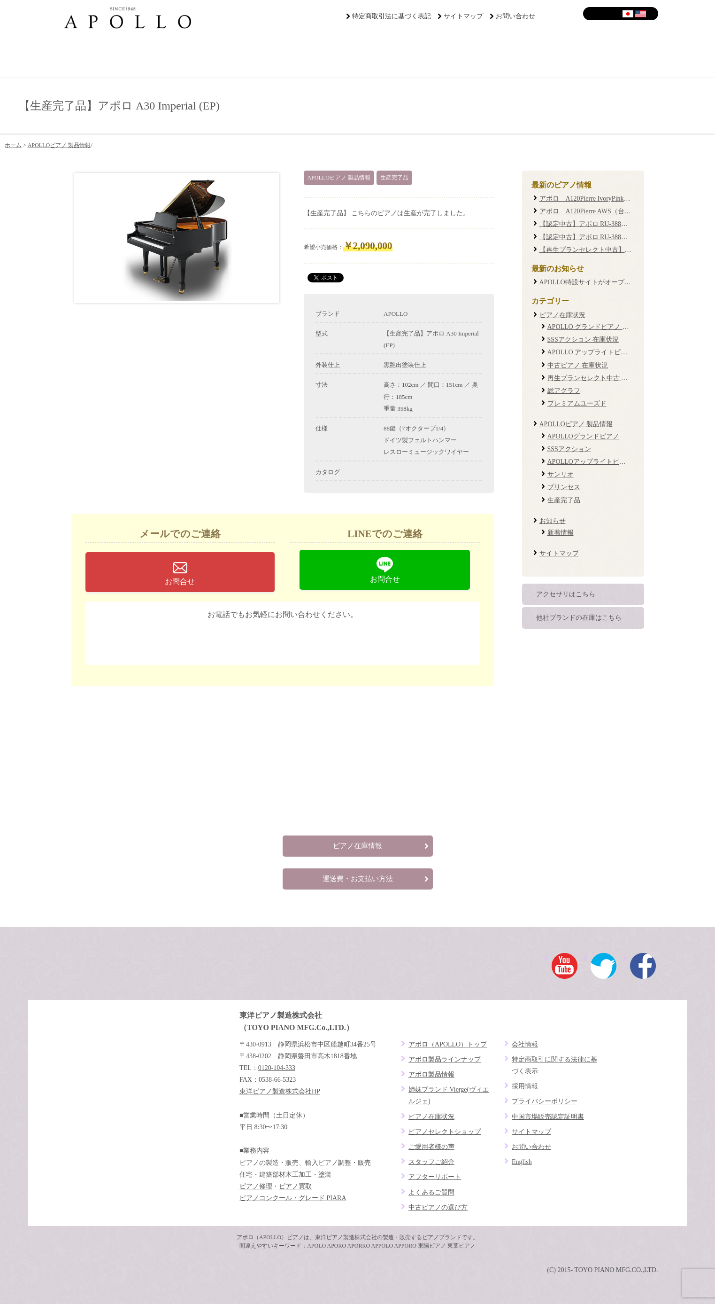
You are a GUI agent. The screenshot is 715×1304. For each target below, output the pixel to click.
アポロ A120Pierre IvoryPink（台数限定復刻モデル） (617, 198)
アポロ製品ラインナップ (444, 1059)
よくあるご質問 (608, 56)
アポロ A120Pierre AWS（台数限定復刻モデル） (611, 211)
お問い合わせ (515, 16)
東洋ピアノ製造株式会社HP (279, 1091)
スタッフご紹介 (431, 1161)
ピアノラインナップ (307, 56)
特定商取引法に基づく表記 (391, 16)
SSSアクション (569, 449)
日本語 (628, 13)
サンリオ (560, 474)
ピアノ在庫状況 (562, 315)
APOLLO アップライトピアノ (590, 352)
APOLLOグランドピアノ (583, 436)
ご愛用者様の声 (407, 56)
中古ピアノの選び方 (438, 1207)
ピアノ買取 (295, 1186)
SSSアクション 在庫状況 (583, 339)
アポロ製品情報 (431, 1074)
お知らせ (552, 520)
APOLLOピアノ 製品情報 (59, 145)
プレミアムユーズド (577, 403)
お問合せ (180, 582)
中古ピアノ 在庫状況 (577, 365)
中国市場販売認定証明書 (548, 1116)
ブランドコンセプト (107, 56)
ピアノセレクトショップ (207, 56)
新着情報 (560, 532)
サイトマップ (463, 16)
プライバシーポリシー (544, 1101)
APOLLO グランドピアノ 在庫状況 (598, 326)
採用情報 (525, 1086)
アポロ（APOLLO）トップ (447, 1044)
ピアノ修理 (255, 1186)
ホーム (13, 145)
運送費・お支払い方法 (358, 878)
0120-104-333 (289, 639)
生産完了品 (394, 177)
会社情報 (525, 1044)
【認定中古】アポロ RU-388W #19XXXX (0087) (608, 237)
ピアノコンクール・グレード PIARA (292, 1198)
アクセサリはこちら (565, 594)
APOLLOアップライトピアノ (589, 461)
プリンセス (563, 487)
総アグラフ (563, 390)
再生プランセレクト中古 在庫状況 (597, 378)
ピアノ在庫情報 (357, 846)
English (641, 13)
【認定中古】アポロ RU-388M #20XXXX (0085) (608, 223)
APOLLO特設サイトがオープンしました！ (601, 282)
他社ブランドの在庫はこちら (579, 617)
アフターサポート (508, 56)
